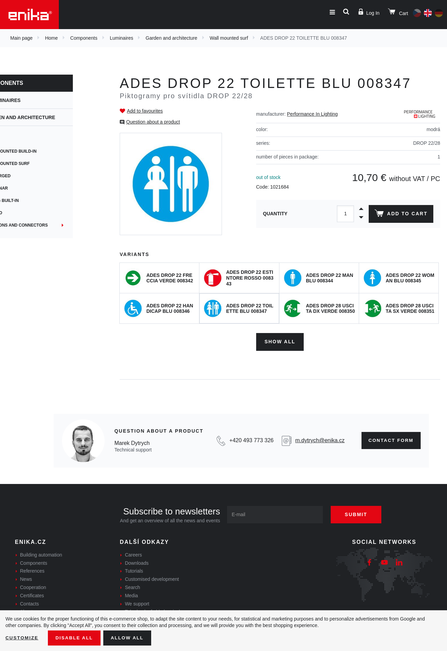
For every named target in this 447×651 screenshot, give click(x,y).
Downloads (136, 562)
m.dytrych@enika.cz (317, 439)
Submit (359, 513)
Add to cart (400, 214)
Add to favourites (145, 111)
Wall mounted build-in (40, 151)
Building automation (41, 554)
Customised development (152, 578)
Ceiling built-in (31, 200)
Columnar (26, 188)
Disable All (76, 637)
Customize (22, 637)
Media (131, 594)
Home (51, 38)
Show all (279, 340)
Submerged (27, 176)
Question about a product (153, 122)
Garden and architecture (171, 38)
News (26, 578)
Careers (133, 554)
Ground (23, 212)
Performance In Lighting (312, 114)
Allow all (131, 637)
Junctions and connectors (46, 225)
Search (132, 586)
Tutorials (134, 570)
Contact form (389, 439)
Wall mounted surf (229, 38)
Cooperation (33, 586)
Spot (19, 139)
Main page (21, 38)
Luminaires (121, 38)
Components (83, 38)
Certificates (32, 594)
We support (137, 602)
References (32, 570)
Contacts (29, 602)
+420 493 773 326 (249, 439)
